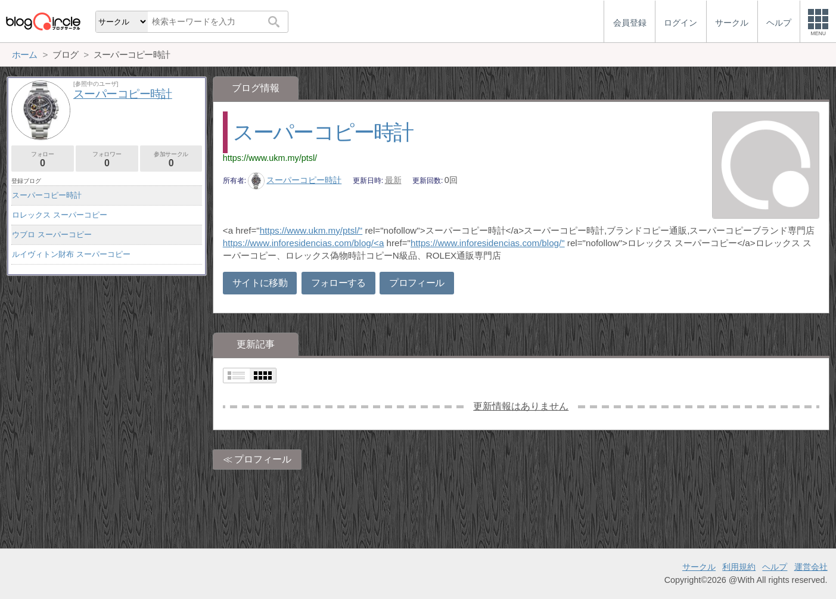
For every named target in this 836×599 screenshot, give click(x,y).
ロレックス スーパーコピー (59, 214)
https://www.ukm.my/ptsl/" (311, 230)
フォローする (338, 283)
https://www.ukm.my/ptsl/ (270, 158)
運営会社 (811, 567)
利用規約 (739, 567)
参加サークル (171, 159)
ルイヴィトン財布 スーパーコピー (71, 254)
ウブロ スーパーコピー (52, 234)
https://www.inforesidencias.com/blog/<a (303, 243)
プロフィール (416, 283)
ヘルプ (774, 567)
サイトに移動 (259, 283)
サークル (699, 567)
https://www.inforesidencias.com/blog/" (488, 243)
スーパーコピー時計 (323, 132)
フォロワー (107, 159)
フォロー (42, 159)
